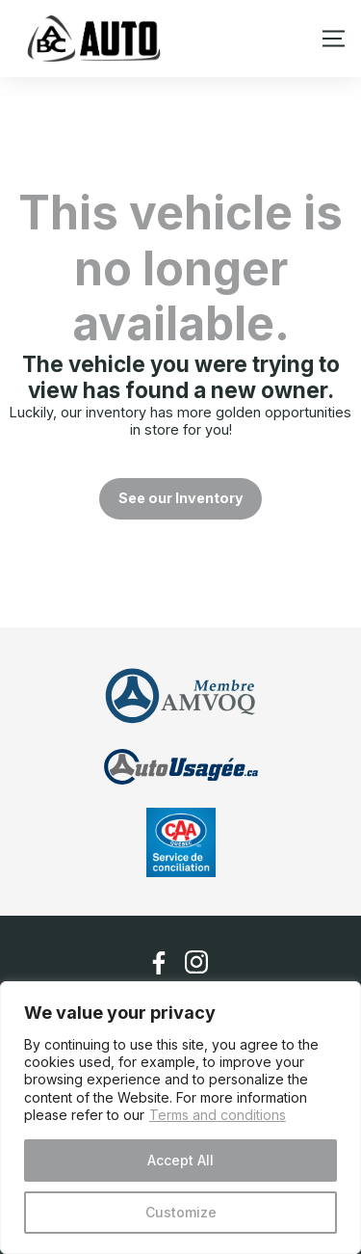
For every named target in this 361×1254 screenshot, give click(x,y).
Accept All (180, 1160)
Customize (181, 1212)
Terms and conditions (217, 1115)
